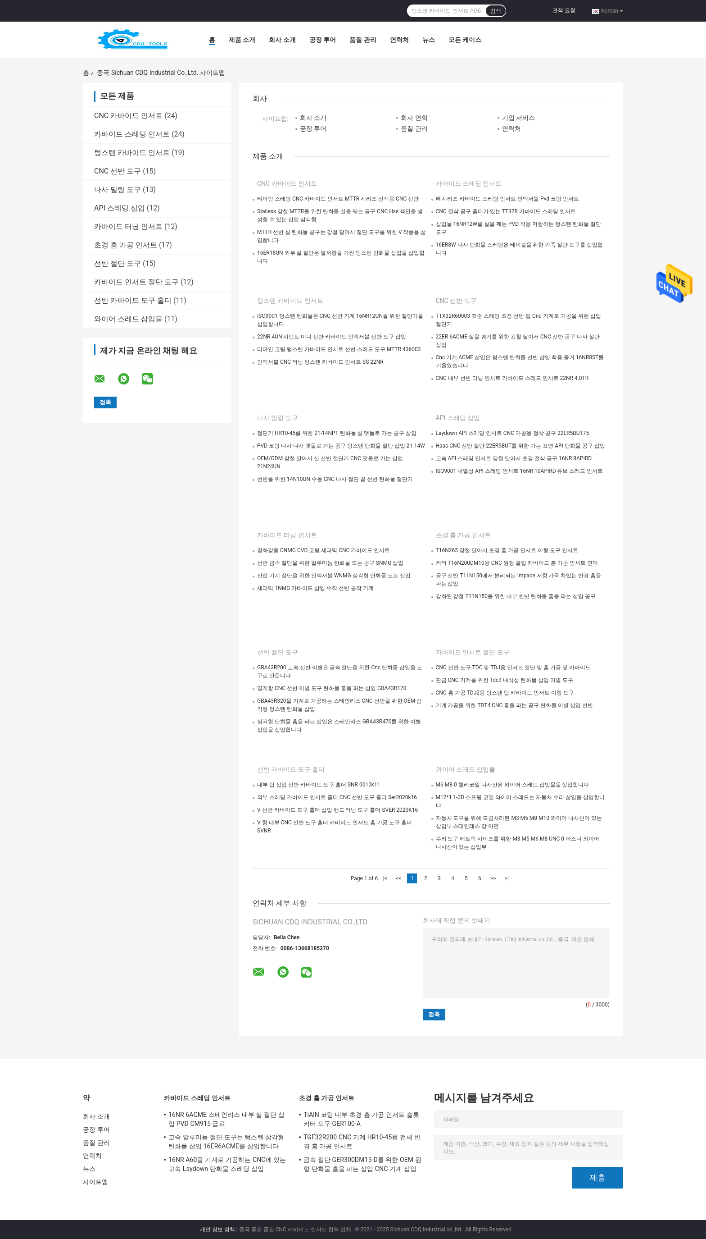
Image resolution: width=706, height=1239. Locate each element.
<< (398, 878)
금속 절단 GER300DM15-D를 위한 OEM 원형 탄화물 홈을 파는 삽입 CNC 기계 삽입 (362, 1164)
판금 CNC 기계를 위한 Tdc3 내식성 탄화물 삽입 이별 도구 (504, 680)
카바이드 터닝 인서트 (128, 226)
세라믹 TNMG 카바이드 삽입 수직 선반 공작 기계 (315, 588)
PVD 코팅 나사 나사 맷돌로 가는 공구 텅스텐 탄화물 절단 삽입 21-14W (341, 446)
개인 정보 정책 (217, 1229)
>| (507, 878)
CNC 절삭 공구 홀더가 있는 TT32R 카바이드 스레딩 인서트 (506, 211)
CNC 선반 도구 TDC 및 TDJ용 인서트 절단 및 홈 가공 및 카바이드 (513, 667)
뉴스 (428, 39)
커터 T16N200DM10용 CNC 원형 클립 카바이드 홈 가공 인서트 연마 (517, 563)
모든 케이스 (464, 39)
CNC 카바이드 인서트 (128, 115)
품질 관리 (362, 39)
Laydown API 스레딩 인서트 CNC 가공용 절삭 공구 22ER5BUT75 (512, 433)
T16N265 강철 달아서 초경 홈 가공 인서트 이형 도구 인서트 (507, 550)
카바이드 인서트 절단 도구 (136, 282)
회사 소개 (282, 39)
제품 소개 (242, 39)
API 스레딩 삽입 (119, 208)
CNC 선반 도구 (117, 171)
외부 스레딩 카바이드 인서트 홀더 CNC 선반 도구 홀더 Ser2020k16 (337, 797)
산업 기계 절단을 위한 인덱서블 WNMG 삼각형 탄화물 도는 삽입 (334, 575)
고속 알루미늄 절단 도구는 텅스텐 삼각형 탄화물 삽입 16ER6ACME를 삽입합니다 (226, 1142)
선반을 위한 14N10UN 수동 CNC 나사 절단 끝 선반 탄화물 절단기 (335, 479)
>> (493, 878)
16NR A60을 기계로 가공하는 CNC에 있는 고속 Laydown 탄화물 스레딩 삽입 (227, 1164)
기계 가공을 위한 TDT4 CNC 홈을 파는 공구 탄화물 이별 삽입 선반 (514, 705)
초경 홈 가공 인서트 (125, 245)
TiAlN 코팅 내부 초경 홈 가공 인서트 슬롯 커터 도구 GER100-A (361, 1119)
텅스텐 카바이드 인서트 (132, 152)
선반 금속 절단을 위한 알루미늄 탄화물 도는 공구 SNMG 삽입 (330, 563)
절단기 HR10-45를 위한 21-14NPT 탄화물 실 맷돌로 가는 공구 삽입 (336, 433)
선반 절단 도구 (117, 263)
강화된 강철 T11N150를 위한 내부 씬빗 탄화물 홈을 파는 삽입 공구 (516, 596)
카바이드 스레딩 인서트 (132, 134)
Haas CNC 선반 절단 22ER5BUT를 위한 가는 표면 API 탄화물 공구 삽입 (520, 446)
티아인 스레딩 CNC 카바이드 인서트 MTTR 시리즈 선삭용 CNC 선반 (338, 199)
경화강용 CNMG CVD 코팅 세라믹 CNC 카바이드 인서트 (323, 550)
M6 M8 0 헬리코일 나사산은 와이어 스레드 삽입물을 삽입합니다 (512, 785)
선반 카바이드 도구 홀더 (133, 300)
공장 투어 (322, 39)
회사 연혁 (414, 117)
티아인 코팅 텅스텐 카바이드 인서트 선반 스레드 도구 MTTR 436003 (339, 349)
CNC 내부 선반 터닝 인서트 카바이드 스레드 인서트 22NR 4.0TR (512, 378)
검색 (495, 11)
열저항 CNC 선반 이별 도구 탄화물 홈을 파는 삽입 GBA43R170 (332, 688)
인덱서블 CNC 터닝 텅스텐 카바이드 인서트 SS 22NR (320, 362)
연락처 (399, 39)
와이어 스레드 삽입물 (128, 319)
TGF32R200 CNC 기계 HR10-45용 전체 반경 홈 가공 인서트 (362, 1142)
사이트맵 (95, 1181)
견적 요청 (563, 10)
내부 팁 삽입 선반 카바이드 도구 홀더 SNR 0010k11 (318, 785)
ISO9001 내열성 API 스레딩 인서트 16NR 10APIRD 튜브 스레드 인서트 (519, 471)
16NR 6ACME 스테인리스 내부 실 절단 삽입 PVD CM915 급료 (226, 1119)
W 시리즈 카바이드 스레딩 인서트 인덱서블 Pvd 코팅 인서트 (507, 199)
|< (385, 878)
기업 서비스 (518, 117)
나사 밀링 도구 (117, 189)
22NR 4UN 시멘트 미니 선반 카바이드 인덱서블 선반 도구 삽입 (331, 337)
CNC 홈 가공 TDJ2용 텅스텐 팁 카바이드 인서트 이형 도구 (505, 693)
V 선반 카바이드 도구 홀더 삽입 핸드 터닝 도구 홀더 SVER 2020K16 (337, 810)
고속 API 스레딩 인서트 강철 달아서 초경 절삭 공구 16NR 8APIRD (514, 458)
